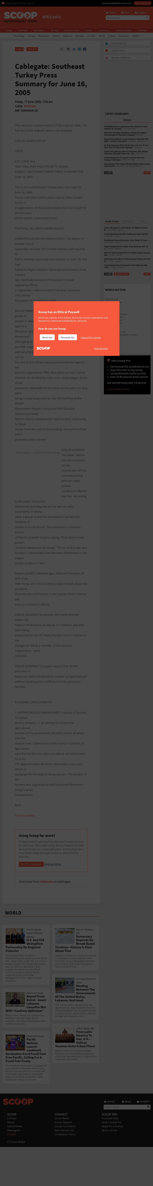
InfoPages (142, 30)
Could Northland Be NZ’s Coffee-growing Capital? (126, 234)
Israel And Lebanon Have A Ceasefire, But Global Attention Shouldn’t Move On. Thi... (126, 152)
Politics (56, 35)
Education (124, 35)
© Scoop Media (16, 1181)
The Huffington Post (115, 331)
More (147, 173)
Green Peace (111, 337)
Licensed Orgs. (110, 1157)
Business (79, 35)
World (102, 35)
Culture (111, 35)
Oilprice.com (111, 299)
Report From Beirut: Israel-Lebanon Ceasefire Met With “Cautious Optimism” (126, 140)
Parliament (43, 35)
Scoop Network (63, 1161)
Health (135, 35)
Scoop (9, 30)
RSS (108, 173)
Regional (67, 35)
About (10, 1161)
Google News (112, 308)
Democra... (142, 141)
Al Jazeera (110, 328)
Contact (11, 1157)
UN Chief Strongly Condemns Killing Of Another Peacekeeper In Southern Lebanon (125, 134)
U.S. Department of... (134, 166)
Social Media (62, 1157)
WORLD (13, 952)
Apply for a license (112, 1165)
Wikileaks (30, 106)
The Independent (114, 317)
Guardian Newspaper (116, 314)
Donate (11, 1173)
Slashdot (109, 311)
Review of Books (123, 30)
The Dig (54, 30)
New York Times (113, 323)
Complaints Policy (65, 1173)
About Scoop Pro (112, 1161)
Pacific (89, 30)
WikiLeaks (32, 49)
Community (104, 30)
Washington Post (114, 320)
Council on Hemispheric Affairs (121, 334)
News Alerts (121, 274)
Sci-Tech (91, 35)
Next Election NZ (64, 1169)
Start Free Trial (142, 3)
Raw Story (110, 305)
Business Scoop (72, 30)
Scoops (31, 35)
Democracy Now (113, 302)
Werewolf (22, 30)
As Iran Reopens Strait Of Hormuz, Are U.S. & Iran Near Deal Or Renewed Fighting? (126, 146)
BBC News (110, 325)
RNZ (134, 129)
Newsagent (13, 1169)
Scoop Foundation (65, 1165)
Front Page (19, 35)
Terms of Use (109, 1169)
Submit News (15, 1165)
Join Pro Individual (31, 903)
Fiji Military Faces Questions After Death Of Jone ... (126, 240)
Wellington (39, 30)
